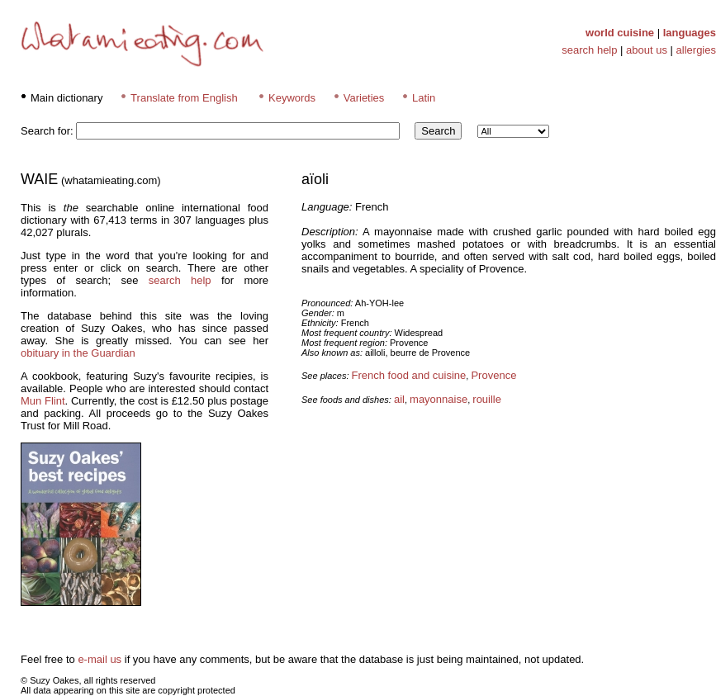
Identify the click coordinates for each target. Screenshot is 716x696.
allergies (696, 50)
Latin (423, 98)
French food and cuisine (409, 375)
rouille (486, 399)
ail (399, 399)
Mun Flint (43, 401)
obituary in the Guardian (78, 353)
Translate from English (184, 98)
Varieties (364, 98)
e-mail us (99, 659)
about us (646, 50)
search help (589, 50)
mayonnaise (438, 399)
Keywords (291, 98)
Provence (493, 375)
